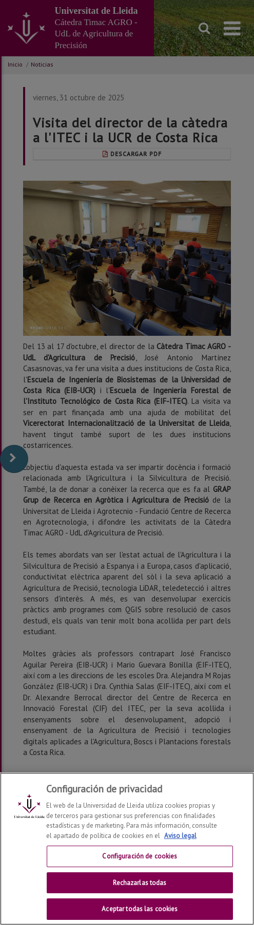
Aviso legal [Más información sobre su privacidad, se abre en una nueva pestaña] (180, 835)
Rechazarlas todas (139, 882)
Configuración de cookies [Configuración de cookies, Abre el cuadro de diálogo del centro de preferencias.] (139, 856)
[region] (127, 848)
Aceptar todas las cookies (140, 909)
